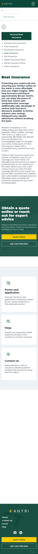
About (5, 517)
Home (5, 10)
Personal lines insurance (11, 13)
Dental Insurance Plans (14, 63)
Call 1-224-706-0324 (19, 244)
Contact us (7, 520)
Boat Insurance (8, 17)
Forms (5, 524)
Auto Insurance (11, 46)
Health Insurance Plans (14, 60)
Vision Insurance (11, 66)
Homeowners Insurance (15, 43)
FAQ (4, 527)
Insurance (15, 10)
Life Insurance (10, 56)
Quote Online (19, 237)
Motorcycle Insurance (14, 50)
